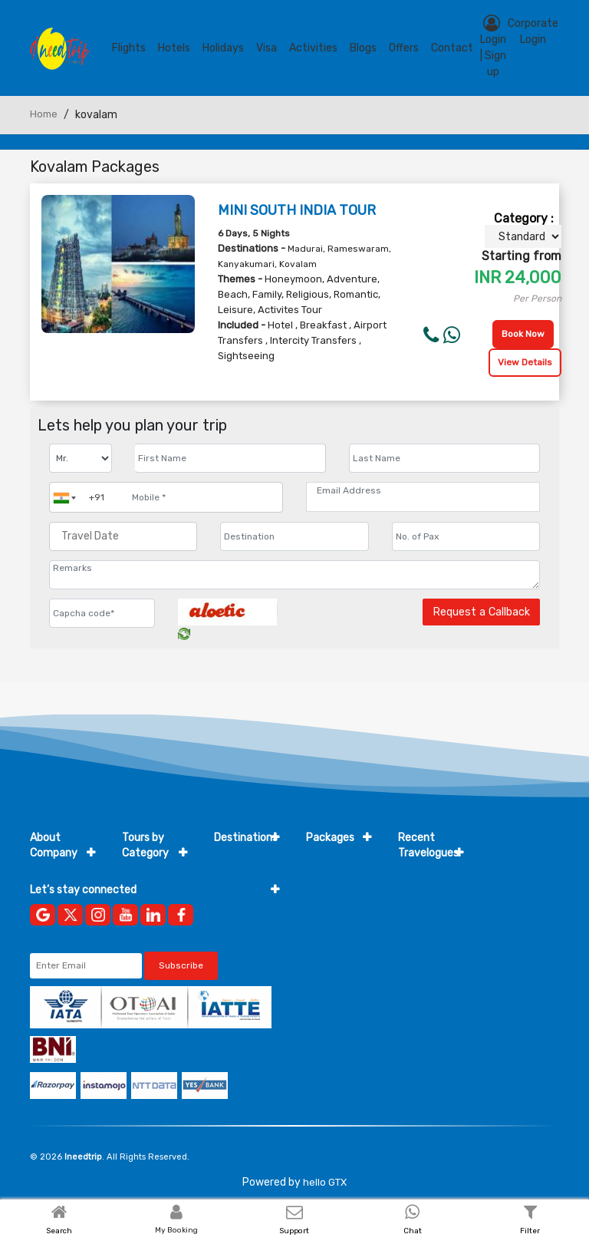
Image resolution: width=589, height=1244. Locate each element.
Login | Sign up (493, 46)
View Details (525, 362)
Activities (313, 47)
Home (44, 114)
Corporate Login (533, 31)
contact (452, 47)
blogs (363, 47)
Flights (129, 47)
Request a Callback (481, 612)
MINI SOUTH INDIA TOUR (297, 210)
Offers (404, 47)
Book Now (523, 333)
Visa (266, 47)
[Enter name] (230, 458)
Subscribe (181, 965)
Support (294, 1231)
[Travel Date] (123, 536)
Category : (524, 218)
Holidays (223, 47)
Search (59, 1231)
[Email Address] (423, 490)
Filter (530, 1231)
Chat (412, 1231)
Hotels (174, 47)
